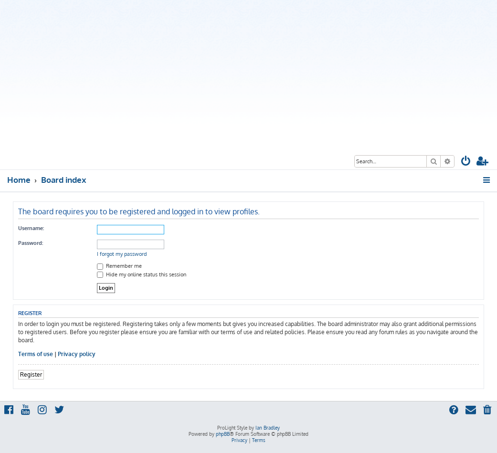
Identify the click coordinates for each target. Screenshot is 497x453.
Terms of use (35, 354)
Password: (30, 243)
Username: (31, 228)
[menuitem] (466, 162)
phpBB (223, 434)
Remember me (119, 266)
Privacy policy (76, 354)
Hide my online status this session (141, 274)
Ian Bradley (267, 428)
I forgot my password (122, 254)
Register (31, 374)
